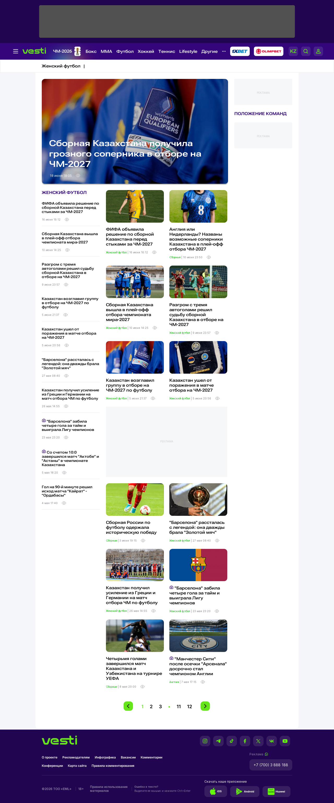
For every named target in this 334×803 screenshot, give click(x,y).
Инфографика (105, 757)
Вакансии (128, 757)
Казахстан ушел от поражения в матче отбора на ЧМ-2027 (69, 333)
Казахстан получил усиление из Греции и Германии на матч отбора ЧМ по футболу (70, 394)
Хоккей (146, 51)
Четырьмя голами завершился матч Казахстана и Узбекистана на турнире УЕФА (134, 668)
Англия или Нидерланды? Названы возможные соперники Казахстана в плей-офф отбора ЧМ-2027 (196, 239)
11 (179, 706)
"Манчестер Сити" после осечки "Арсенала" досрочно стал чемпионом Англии (198, 666)
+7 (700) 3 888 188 (271, 765)
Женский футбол (117, 252)
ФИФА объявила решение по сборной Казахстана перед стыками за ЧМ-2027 (70, 207)
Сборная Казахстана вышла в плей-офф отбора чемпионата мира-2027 (70, 238)
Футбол (125, 51)
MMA (106, 51)
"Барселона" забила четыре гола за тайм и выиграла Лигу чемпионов (68, 425)
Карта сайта (77, 766)
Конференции (52, 766)
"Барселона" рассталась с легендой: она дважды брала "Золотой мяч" (70, 363)
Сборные (175, 257)
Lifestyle (188, 51)
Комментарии (151, 757)
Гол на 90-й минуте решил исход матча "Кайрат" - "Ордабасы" (67, 491)
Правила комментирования (113, 766)
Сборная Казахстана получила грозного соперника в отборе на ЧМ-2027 (125, 153)
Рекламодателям (76, 757)
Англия (174, 681)
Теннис (166, 51)
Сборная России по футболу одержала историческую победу (131, 527)
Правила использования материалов (109, 789)
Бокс (91, 51)
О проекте (49, 757)
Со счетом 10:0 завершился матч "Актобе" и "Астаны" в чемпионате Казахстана (70, 458)
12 (189, 706)
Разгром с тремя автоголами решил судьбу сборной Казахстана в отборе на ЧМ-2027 (68, 270)
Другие (209, 51)
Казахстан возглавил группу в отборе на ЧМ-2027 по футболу (70, 303)
